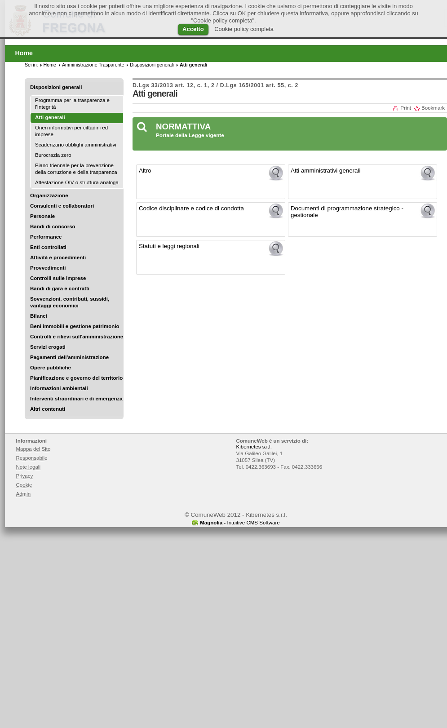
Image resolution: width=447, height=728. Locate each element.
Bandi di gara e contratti (59, 288)
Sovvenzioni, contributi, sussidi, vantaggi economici (69, 302)
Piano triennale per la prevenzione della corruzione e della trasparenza (76, 169)
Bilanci (38, 316)
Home (50, 64)
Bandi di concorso (52, 226)
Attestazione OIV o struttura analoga (77, 182)
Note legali (28, 467)
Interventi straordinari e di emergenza (76, 398)
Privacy (24, 476)
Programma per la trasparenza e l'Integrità (72, 104)
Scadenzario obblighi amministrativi (75, 144)
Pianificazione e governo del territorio (76, 378)
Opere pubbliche (50, 367)
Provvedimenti (48, 268)
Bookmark (433, 108)
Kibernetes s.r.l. (254, 446)
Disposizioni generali (56, 87)
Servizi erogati (48, 347)
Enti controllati (48, 247)
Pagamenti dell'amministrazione (69, 357)
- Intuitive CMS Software (240, 522)
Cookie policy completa (244, 29)
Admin (23, 494)
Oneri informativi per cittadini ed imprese (71, 131)
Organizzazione (49, 195)
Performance (46, 237)
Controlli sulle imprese (58, 278)
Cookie (24, 485)
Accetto (193, 29)
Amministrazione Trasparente (93, 64)
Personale (42, 216)
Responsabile (32, 458)
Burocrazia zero (53, 155)
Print (405, 108)
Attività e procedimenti (58, 257)
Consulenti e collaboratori (62, 206)
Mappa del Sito (33, 449)
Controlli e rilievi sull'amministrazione (76, 336)
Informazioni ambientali (59, 388)
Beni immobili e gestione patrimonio (74, 326)
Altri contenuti (47, 409)
